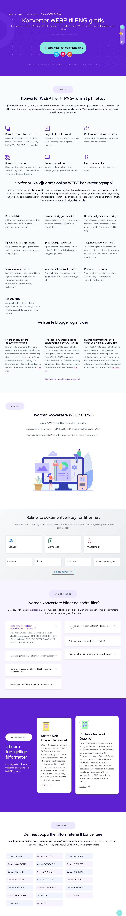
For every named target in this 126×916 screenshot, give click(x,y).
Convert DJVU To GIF (46, 864)
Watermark (93, 546)
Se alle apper (63, 571)
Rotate (71, 561)
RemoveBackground (106, 561)
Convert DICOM (73, 895)
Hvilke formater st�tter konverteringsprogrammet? (23, 627)
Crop (40, 561)
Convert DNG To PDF (75, 856)
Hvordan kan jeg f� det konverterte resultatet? (32, 684)
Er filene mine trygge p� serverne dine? (87, 641)
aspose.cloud (72, 34)
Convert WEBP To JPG (17, 895)
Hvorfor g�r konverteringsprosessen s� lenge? (90, 654)
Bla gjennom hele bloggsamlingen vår (63, 379)
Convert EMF (42, 903)
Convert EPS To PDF (45, 880)
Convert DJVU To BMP (17, 864)
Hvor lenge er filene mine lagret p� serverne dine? (89, 627)
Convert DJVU (13, 903)
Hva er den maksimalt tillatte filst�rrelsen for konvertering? (31, 670)
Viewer (12, 546)
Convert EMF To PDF (75, 864)
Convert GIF (42, 895)
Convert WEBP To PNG (46, 887)
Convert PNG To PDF (16, 872)
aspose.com (60, 34)
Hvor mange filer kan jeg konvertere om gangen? (32, 656)
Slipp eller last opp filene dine (63, 47)
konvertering (33, 609)
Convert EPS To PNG (75, 880)
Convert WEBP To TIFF (76, 887)
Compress (53, 546)
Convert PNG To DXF (16, 880)
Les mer (115, 367)
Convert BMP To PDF (45, 856)
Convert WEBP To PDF (16, 887)
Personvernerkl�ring (92, 64)
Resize (12, 561)
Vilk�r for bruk (77, 64)
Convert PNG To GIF (45, 872)
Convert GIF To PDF (16, 856)
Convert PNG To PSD (75, 872)
